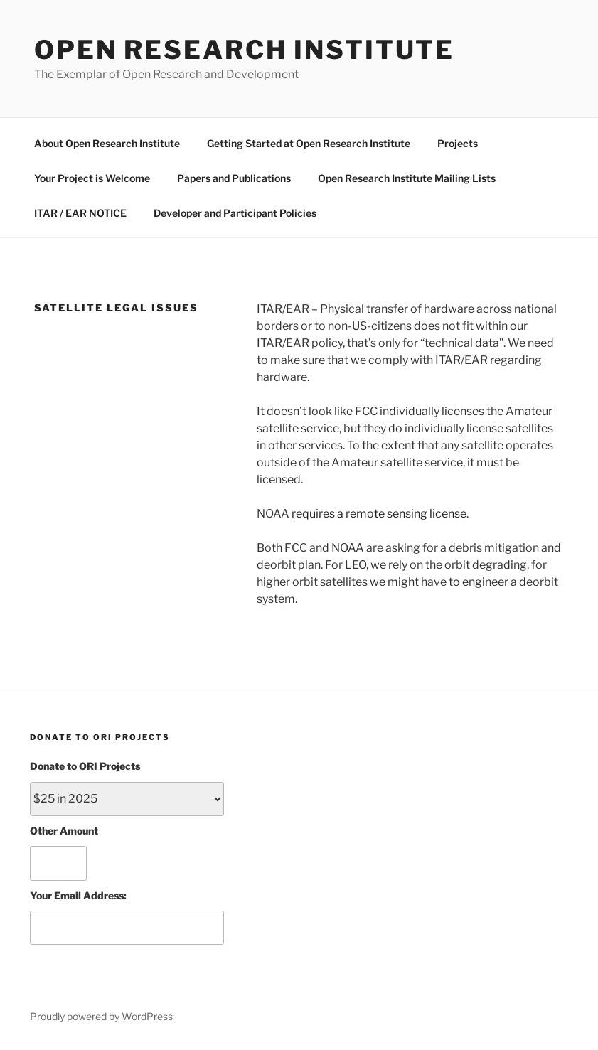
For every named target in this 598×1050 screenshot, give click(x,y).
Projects (457, 143)
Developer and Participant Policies (235, 213)
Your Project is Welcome (92, 178)
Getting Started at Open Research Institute (308, 143)
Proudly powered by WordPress (101, 1016)
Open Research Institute (244, 49)
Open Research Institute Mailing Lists (407, 178)
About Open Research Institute (107, 143)
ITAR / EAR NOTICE (80, 213)
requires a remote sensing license (379, 513)
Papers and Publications (234, 178)
